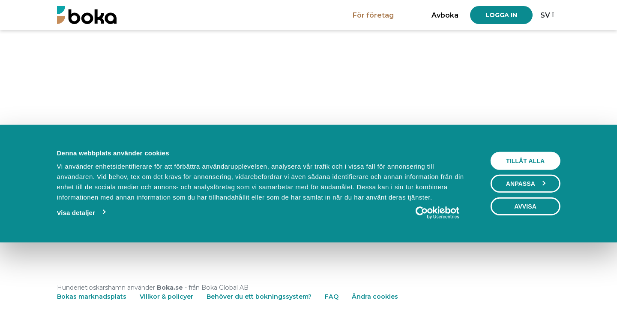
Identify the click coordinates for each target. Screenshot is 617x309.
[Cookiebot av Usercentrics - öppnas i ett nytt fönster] (437, 271)
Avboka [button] (444, 15)
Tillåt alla (525, 219)
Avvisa (525, 265)
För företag (373, 15)
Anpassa (525, 242)
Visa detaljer (76, 271)
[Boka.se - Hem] (87, 14)
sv (545, 15)
